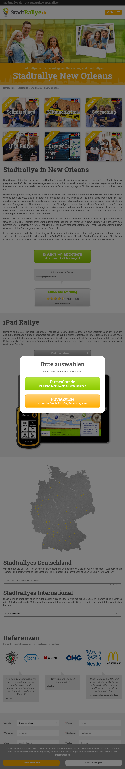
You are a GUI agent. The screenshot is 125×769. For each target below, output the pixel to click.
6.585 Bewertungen (62, 304)
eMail (6, 743)
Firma (68, 723)
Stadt (28, 12)
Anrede (7, 723)
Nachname (70, 733)
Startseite (23, 88)
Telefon (68, 743)
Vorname (8, 733)
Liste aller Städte (115, 585)
